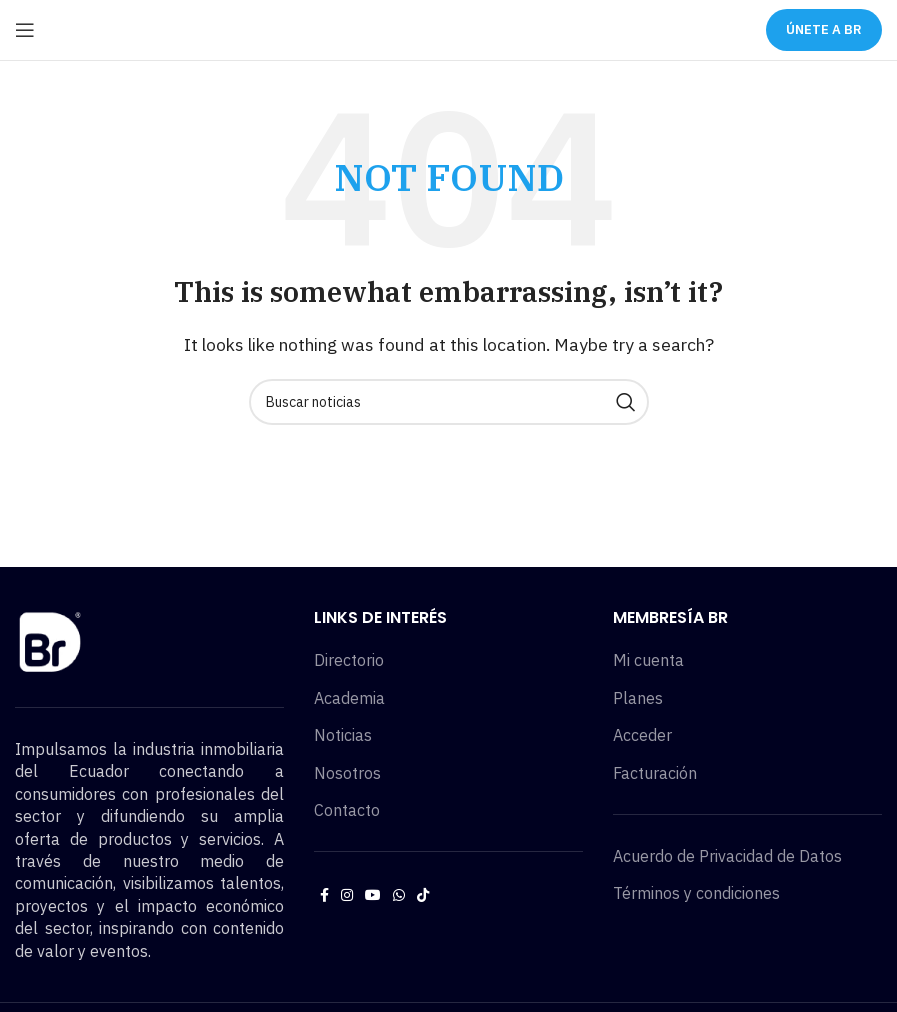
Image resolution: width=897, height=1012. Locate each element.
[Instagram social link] (347, 895)
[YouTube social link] (373, 895)
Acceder (642, 735)
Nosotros (347, 773)
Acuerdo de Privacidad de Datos (727, 856)
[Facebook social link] (324, 895)
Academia (349, 698)
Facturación (655, 773)
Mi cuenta (648, 660)
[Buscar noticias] (449, 402)
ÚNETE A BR (824, 29)
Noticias (343, 735)
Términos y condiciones (696, 893)
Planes (638, 698)
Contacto (347, 810)
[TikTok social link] (423, 895)
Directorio (349, 660)
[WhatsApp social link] (399, 895)
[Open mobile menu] (25, 30)
